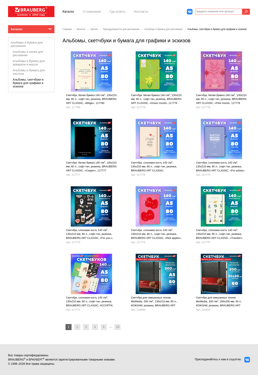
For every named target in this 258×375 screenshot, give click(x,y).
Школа (94, 29)
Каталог (68, 11)
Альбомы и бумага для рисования (163, 29)
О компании (92, 11)
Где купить (118, 11)
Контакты (141, 11)
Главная (67, 29)
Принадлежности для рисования (121, 29)
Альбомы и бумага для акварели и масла (29, 62)
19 (117, 326)
